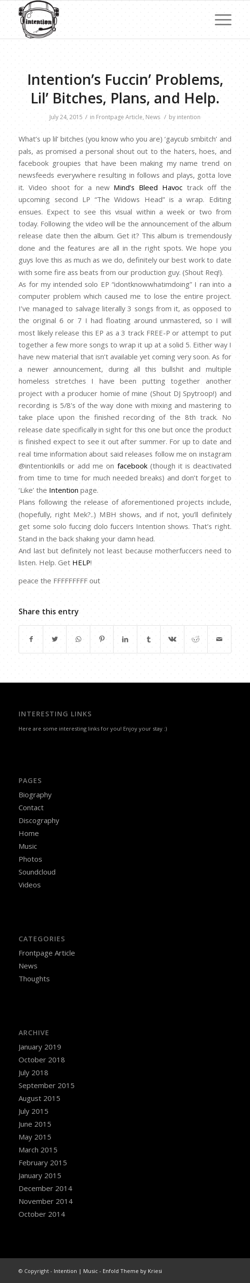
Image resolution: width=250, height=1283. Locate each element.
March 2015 (38, 1149)
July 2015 (33, 1111)
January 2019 (40, 1046)
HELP (81, 562)
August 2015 (39, 1098)
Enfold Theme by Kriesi (132, 1270)
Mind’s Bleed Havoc (148, 187)
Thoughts (34, 978)
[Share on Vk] (172, 639)
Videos (30, 884)
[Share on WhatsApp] (78, 639)
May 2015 (35, 1136)
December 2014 (45, 1188)
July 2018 (33, 1072)
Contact (31, 807)
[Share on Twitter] (54, 639)
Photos (30, 859)
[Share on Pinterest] (101, 639)
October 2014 (42, 1214)
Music (28, 846)
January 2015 (40, 1175)
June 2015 (35, 1124)
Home (29, 833)
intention (189, 117)
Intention (63, 490)
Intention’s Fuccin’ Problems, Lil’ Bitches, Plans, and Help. (125, 89)
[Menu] (218, 19)
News (152, 117)
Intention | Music (76, 1270)
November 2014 (46, 1201)
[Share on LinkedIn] (125, 639)
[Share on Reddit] (195, 639)
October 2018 (42, 1059)
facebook (132, 465)
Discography (39, 820)
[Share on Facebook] (30, 639)
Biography (35, 794)
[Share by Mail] (219, 639)
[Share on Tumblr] (148, 639)
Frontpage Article (119, 117)
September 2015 (47, 1085)
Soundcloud (37, 871)
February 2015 (43, 1162)
